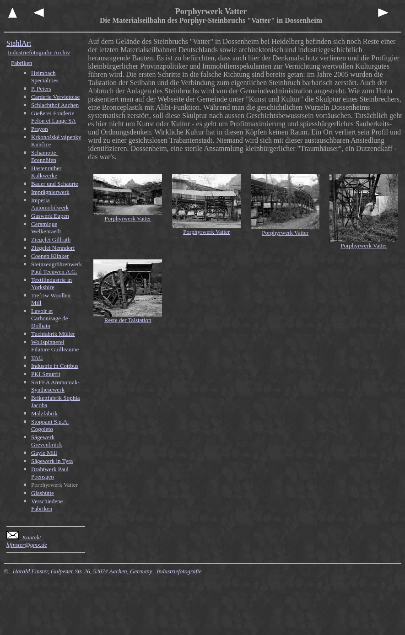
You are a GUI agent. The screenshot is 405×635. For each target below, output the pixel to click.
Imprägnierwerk (50, 191)
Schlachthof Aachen (55, 105)
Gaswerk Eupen (50, 215)
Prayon (39, 128)
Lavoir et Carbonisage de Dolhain (49, 318)
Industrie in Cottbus (54, 365)
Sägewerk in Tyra (52, 460)
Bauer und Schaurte (54, 183)
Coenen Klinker (50, 256)
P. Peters (41, 88)
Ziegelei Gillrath (50, 239)
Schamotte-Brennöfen (44, 156)
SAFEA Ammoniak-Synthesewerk (55, 386)
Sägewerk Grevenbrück (46, 441)
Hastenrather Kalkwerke (46, 172)
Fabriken (21, 62)
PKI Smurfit (45, 374)
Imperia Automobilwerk (50, 204)
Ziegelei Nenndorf (53, 247)
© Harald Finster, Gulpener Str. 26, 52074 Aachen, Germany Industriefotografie (102, 571)
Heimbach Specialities (45, 77)
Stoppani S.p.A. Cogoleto (50, 425)
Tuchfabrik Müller (53, 333)
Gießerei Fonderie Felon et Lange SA (53, 117)
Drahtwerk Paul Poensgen (50, 473)
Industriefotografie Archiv (39, 52)
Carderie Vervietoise (55, 96)
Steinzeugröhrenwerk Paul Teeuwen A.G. (56, 268)
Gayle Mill (44, 452)
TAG (37, 357)
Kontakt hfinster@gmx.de (26, 541)
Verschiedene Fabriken (47, 505)
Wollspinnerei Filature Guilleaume (55, 346)
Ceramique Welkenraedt (46, 228)
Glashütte (42, 493)
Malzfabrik (44, 413)
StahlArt (18, 43)
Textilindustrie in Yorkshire (51, 283)
